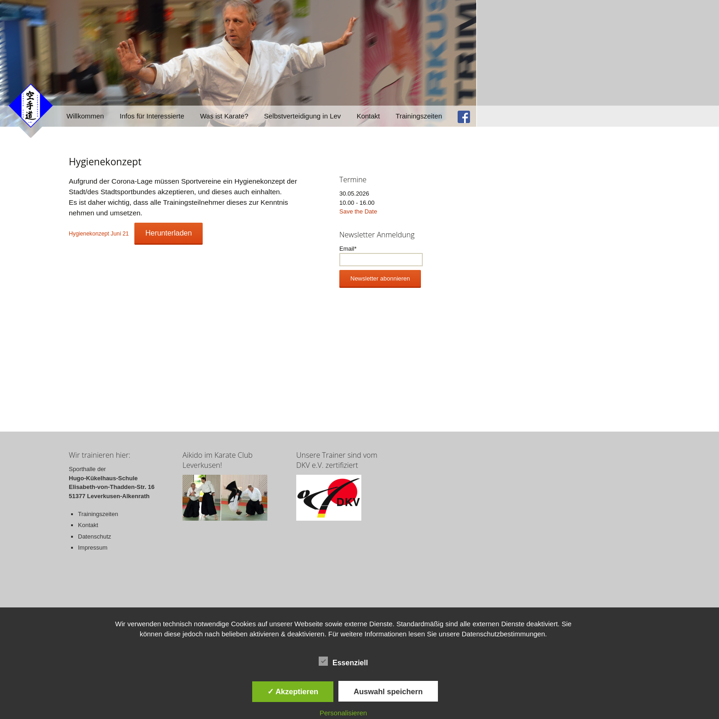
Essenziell (343, 661)
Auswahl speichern (388, 691)
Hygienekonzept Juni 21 (99, 233)
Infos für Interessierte (152, 116)
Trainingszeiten (419, 116)
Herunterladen (168, 233)
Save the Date (358, 211)
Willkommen (85, 116)
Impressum (92, 547)
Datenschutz (94, 536)
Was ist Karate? (224, 116)
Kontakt (368, 116)
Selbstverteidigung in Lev (302, 116)
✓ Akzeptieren (293, 691)
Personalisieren (343, 713)
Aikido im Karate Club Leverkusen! (218, 460)
